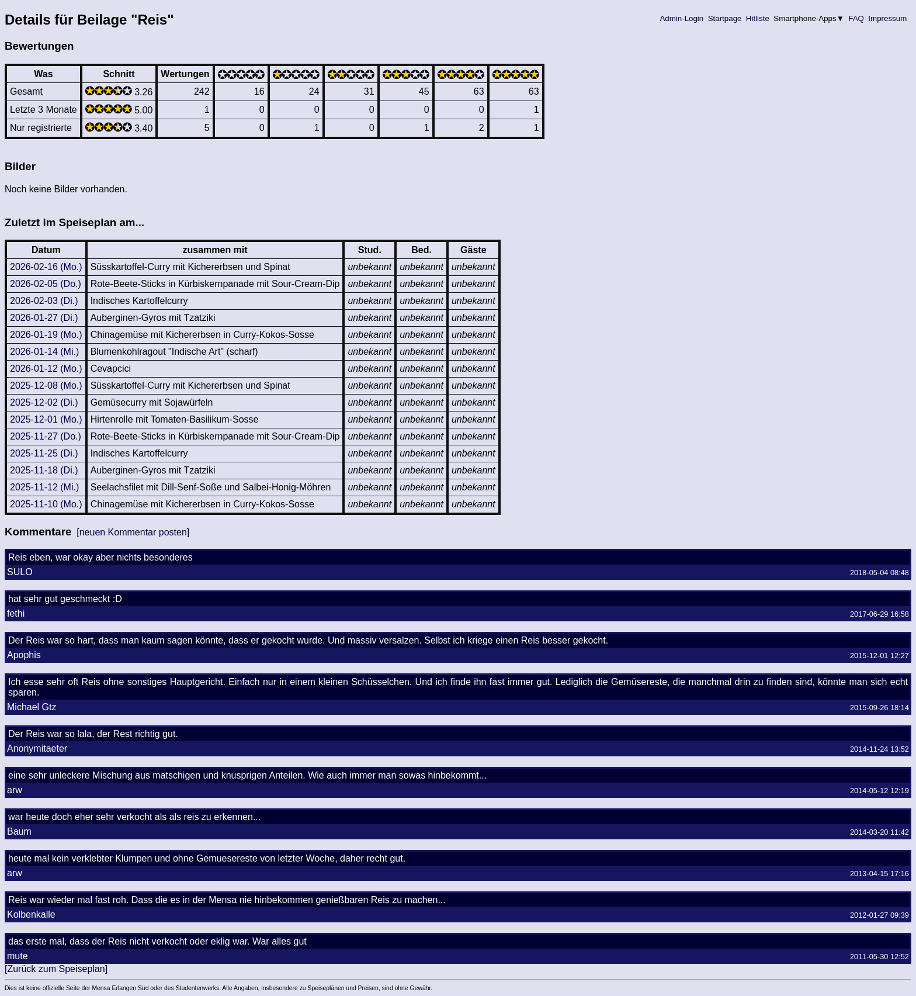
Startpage (725, 18)
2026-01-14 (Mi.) (44, 352)
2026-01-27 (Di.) (44, 318)
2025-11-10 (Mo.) (46, 504)
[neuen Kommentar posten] (133, 532)
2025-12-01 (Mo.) (46, 419)
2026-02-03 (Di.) (44, 301)
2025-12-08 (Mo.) (46, 385)
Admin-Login (682, 18)
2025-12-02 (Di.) (44, 402)
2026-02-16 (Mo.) (46, 267)
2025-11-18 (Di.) (44, 470)
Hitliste (757, 18)
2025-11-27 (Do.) (45, 436)
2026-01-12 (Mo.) (46, 369)
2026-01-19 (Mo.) (46, 335)
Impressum (887, 18)
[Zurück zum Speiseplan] (56, 969)
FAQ (856, 18)
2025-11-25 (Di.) (44, 453)
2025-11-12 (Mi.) (44, 487)
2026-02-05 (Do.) (45, 284)
